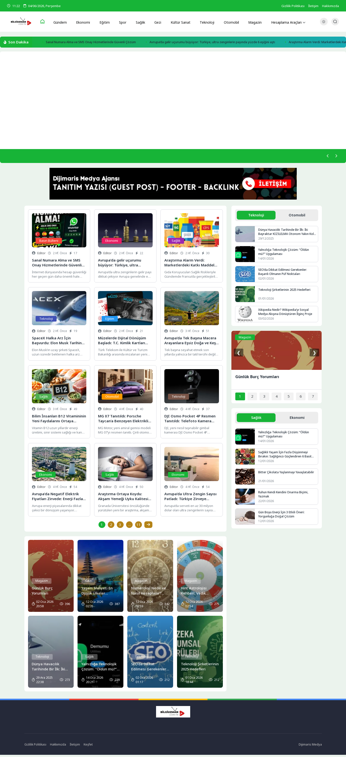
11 (139, 526)
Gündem (62, 21)
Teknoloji (203, 21)
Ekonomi (85, 21)
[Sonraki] (335, 157)
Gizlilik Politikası (293, 6)
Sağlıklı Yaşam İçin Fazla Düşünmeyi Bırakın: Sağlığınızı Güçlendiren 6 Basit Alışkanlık (285, 458)
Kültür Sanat (177, 21)
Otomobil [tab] (297, 217)
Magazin (249, 21)
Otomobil (226, 21)
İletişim (313, 6)
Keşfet (90, 746)
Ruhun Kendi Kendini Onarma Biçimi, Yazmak (285, 498)
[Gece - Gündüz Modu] (323, 24)
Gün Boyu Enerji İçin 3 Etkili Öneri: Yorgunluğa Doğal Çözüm (283, 518)
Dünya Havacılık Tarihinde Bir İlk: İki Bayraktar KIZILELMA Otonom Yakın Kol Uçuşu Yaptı (284, 234)
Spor (122, 21)
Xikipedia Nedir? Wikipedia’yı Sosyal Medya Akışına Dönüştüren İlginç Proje (286, 314)
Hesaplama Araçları (281, 21)
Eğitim (105, 21)
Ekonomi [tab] (297, 420)
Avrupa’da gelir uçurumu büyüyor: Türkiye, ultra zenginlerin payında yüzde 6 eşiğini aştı (240, 42)
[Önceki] (326, 157)
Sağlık (138, 21)
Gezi (155, 21)
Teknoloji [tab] (256, 217)
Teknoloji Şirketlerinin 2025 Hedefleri (285, 292)
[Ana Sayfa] (45, 22)
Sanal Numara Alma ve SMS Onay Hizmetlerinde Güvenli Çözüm (99, 42)
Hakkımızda (330, 6)
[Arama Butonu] (335, 22)
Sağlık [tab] (256, 420)
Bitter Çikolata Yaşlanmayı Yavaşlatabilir (286, 476)
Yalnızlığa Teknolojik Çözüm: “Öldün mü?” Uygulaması (284, 254)
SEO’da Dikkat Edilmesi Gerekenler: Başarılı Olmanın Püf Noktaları (283, 274)
